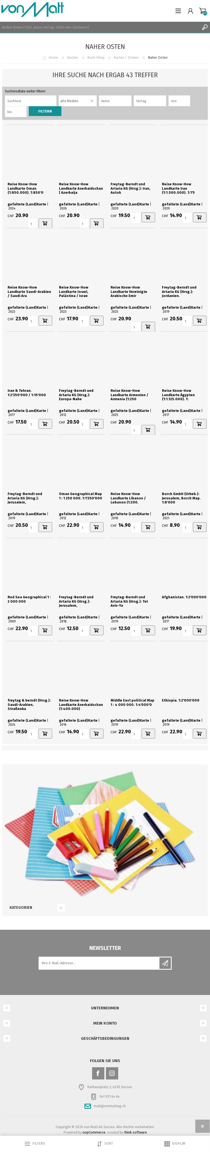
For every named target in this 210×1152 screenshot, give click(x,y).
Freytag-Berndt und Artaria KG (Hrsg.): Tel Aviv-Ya (129, 601)
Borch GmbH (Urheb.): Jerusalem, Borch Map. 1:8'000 (181, 498)
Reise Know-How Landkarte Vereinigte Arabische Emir (129, 291)
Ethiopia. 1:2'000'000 (180, 700)
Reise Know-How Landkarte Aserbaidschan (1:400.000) (81, 704)
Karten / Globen (126, 57)
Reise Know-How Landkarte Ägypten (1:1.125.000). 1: (178, 395)
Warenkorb (202, 11)
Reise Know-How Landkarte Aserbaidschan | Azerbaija (81, 188)
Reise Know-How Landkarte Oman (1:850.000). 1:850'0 (25, 188)
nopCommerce (94, 1132)
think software (135, 1132)
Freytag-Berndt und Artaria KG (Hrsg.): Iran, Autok (131, 188)
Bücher (72, 57)
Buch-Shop (96, 57)
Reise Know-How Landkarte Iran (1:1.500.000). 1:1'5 (178, 188)
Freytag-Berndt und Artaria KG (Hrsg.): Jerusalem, (25, 498)
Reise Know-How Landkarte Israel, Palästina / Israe (73, 291)
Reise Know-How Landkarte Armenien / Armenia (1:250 (129, 395)
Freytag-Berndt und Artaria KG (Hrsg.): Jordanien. (179, 291)
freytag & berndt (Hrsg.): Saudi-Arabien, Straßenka (29, 704)
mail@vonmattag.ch (110, 1106)
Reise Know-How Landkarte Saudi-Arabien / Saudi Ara (29, 291)
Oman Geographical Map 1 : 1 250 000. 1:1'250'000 (80, 496)
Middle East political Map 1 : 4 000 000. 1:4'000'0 (132, 702)
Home (53, 57)
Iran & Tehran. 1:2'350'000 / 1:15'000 (27, 393)
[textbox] (99, 27)
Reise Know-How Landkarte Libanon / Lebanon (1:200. (128, 498)
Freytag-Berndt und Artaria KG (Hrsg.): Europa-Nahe (76, 395)
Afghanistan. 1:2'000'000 (184, 597)
